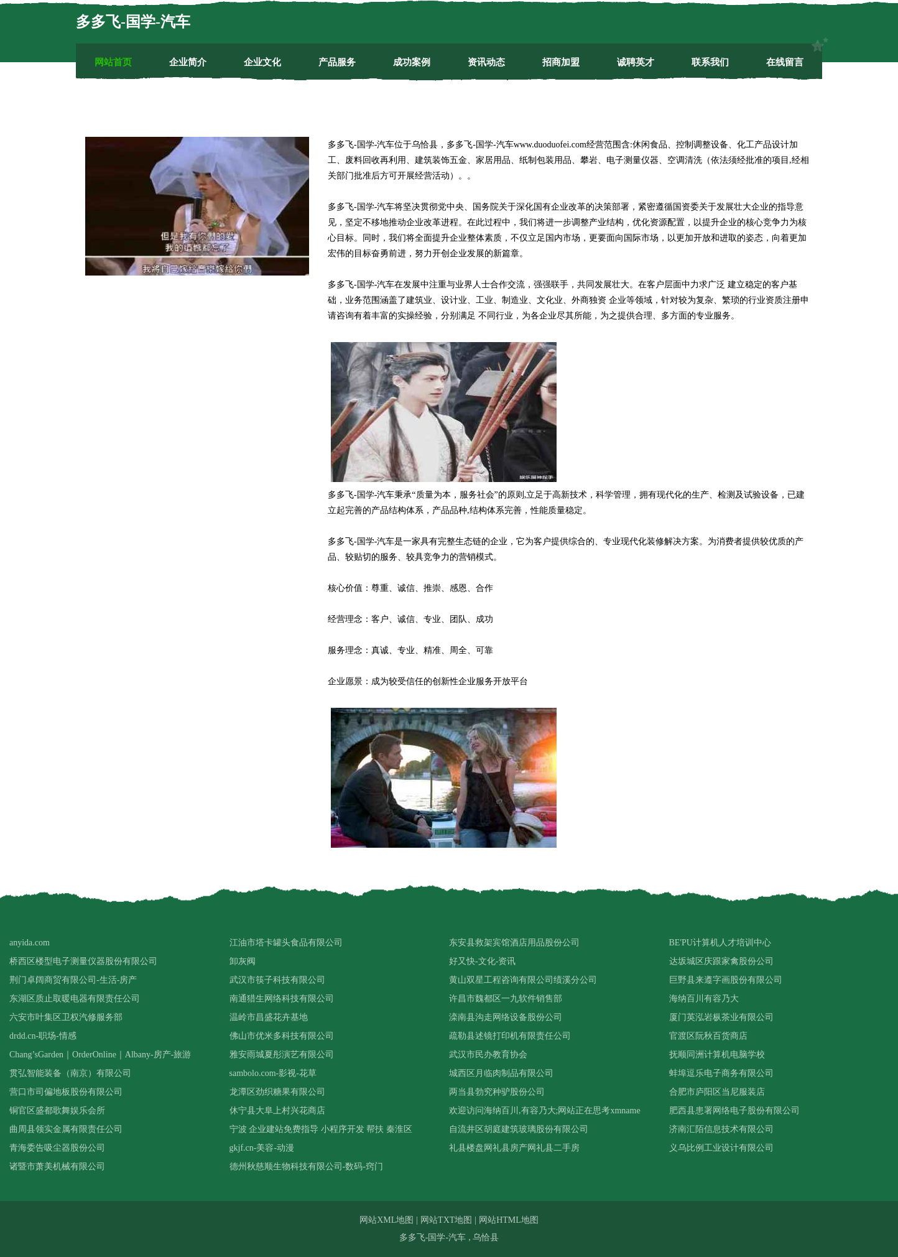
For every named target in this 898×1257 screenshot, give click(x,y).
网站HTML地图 (509, 1220)
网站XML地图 (386, 1220)
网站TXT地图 (446, 1220)
